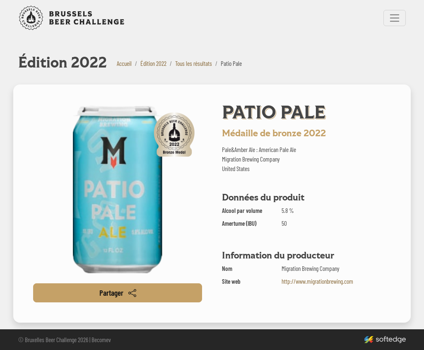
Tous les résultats (193, 63)
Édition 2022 (153, 63)
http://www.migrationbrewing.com (317, 281)
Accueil (124, 63)
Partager (117, 292)
